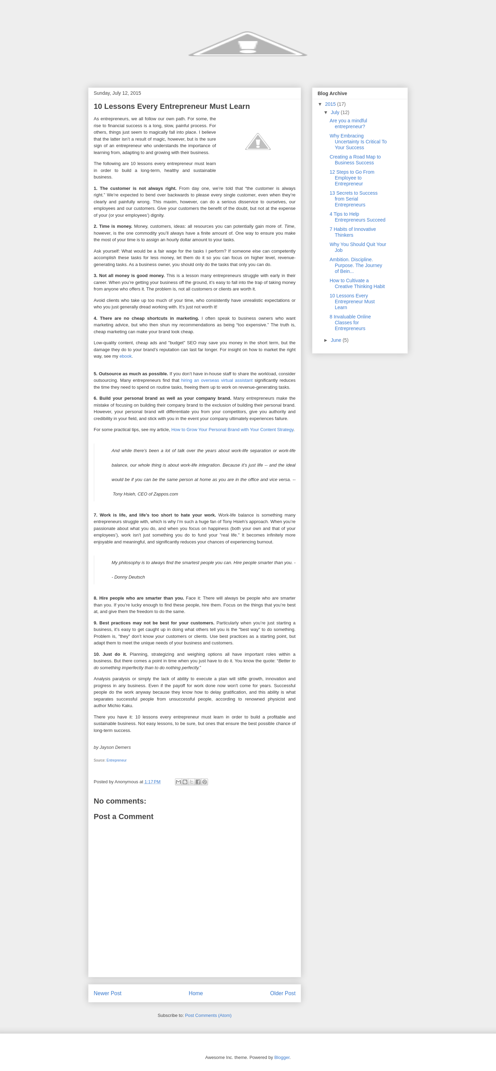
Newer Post (108, 993)
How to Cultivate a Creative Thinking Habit (357, 283)
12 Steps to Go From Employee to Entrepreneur (352, 177)
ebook (126, 356)
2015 (331, 104)
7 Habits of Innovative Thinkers (353, 232)
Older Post (283, 993)
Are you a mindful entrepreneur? (348, 123)
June (336, 340)
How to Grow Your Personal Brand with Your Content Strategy (232, 429)
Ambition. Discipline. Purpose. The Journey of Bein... (356, 265)
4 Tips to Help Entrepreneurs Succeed (357, 217)
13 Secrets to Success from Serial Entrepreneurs (354, 198)
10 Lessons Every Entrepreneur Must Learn (352, 301)
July (336, 112)
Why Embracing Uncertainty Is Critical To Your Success (358, 141)
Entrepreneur (116, 760)
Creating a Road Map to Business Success (355, 159)
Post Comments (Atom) (208, 1015)
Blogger (281, 1057)
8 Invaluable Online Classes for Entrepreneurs (350, 322)
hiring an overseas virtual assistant (216, 380)
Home (196, 993)
